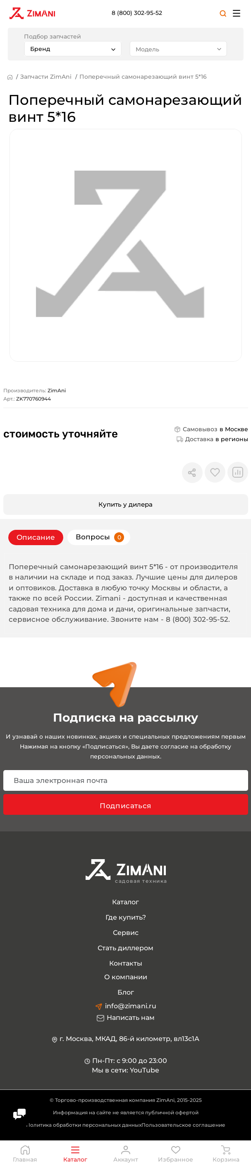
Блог (125, 993)
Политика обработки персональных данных (83, 1125)
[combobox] (72, 48)
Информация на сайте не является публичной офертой (125, 1113)
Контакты (125, 964)
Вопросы (100, 537)
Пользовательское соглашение (183, 1125)
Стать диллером (125, 948)
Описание (36, 537)
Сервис (126, 933)
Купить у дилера (125, 504)
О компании (125, 977)
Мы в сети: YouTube (125, 1071)
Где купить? (125, 918)
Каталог (125, 902)
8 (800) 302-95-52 (137, 13)
